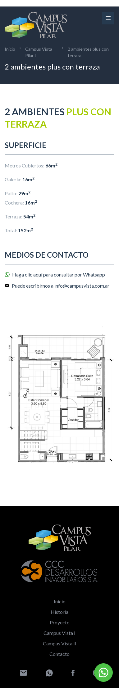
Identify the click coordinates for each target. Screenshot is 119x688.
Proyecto (60, 622)
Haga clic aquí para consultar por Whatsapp (55, 274)
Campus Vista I (59, 633)
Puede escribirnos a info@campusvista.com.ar (57, 285)
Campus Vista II (59, 643)
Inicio (10, 49)
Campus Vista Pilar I (38, 52)
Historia (59, 612)
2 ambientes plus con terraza (88, 52)
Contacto (59, 654)
